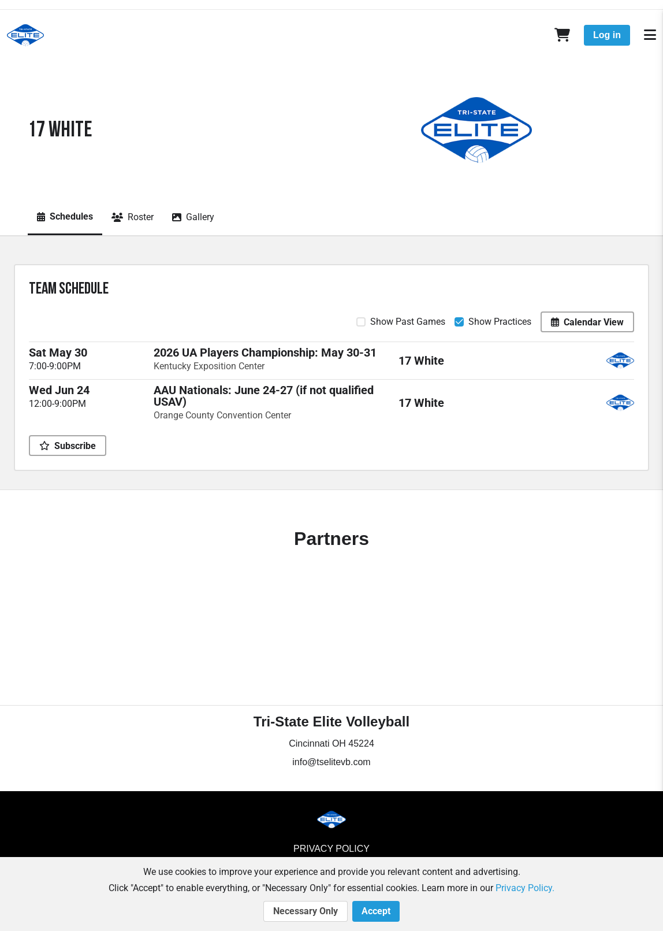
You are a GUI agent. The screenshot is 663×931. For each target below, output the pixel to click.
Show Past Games (407, 321)
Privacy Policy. (525, 887)
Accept (376, 911)
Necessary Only (305, 911)
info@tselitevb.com (331, 762)
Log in (607, 35)
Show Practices (499, 321)
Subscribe (67, 445)
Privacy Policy (331, 849)
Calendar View (587, 322)
